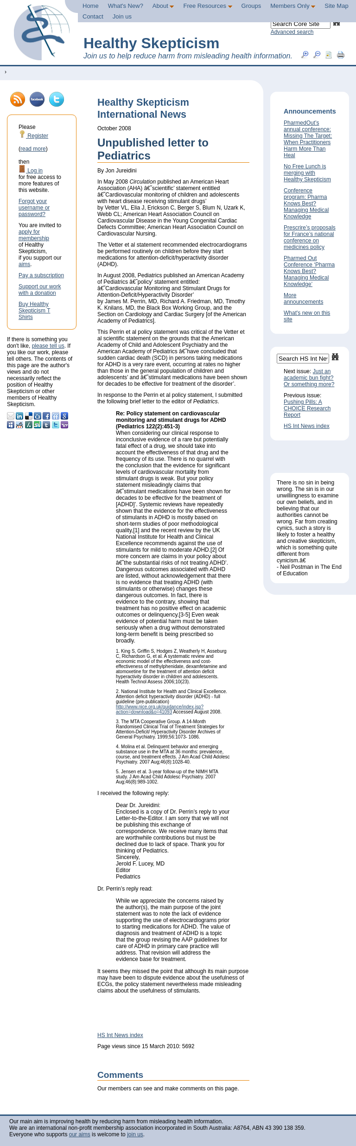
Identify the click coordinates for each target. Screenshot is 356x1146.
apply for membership (34, 235)
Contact (93, 16)
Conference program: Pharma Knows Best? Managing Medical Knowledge (306, 203)
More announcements (303, 298)
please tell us (48, 346)
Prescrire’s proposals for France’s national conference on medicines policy (310, 237)
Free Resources (207, 5)
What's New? (125, 5)
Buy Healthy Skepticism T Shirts (34, 310)
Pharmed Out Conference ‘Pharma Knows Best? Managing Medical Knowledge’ (309, 271)
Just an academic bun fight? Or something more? (309, 378)
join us (135, 1134)
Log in (31, 170)
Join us (122, 16)
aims (24, 264)
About (163, 5)
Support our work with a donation (40, 289)
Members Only (292, 5)
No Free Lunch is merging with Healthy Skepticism (307, 173)
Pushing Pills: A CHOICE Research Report (307, 408)
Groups (251, 5)
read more (33, 149)
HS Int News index (120, 1035)
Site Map (336, 5)
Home (91, 5)
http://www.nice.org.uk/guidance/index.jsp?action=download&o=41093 (159, 709)
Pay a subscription (41, 275)
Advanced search (292, 32)
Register (33, 136)
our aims (79, 1134)
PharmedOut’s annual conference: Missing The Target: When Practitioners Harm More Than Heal (308, 139)
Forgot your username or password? (34, 207)
